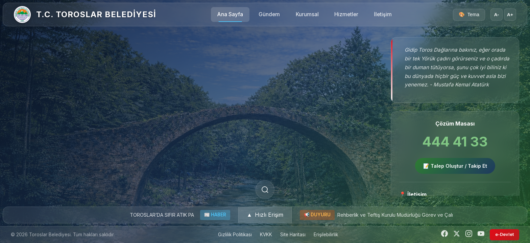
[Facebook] (444, 234)
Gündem (269, 14)
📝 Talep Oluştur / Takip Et (455, 166)
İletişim (383, 14)
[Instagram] (468, 234)
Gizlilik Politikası (235, 234)
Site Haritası (293, 234)
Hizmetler (346, 14)
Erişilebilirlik (326, 234)
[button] (265, 215)
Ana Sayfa (230, 14)
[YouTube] (481, 234)
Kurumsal (307, 14)
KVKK (266, 234)
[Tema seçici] (469, 15)
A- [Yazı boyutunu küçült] (496, 14)
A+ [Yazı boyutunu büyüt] (510, 14)
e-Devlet (504, 234)
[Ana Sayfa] (22, 14)
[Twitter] (456, 234)
